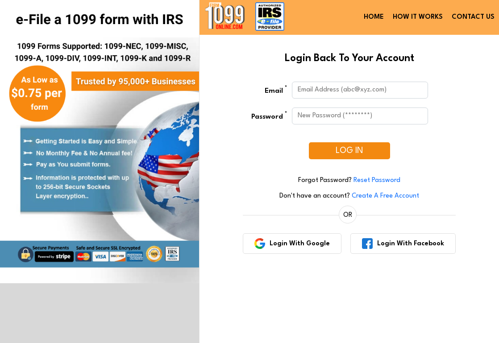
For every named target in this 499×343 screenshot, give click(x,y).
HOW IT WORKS (418, 17)
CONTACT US (473, 17)
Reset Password (376, 180)
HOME (374, 17)
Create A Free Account (385, 196)
